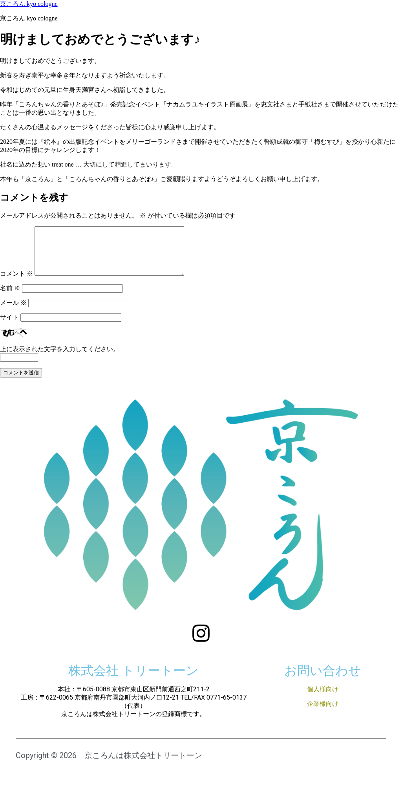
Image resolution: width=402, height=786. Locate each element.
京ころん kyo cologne (29, 3)
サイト (9, 326)
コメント (16, 283)
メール (13, 312)
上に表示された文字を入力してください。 (59, 358)
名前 (10, 297)
